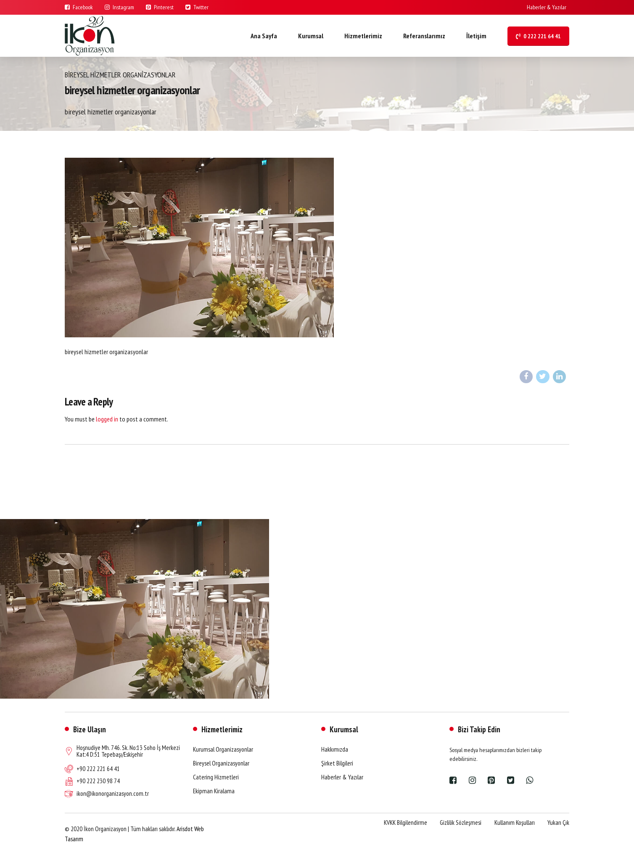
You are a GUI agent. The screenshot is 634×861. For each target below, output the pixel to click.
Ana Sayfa (264, 36)
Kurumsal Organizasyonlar (223, 749)
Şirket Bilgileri (337, 763)
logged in (107, 419)
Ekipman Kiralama (214, 791)
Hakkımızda (334, 749)
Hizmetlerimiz (363, 36)
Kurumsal (310, 36)
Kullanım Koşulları (514, 823)
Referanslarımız (424, 36)
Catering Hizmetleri (216, 777)
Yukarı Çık (558, 823)
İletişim (476, 36)
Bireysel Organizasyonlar (221, 763)
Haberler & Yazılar (342, 777)
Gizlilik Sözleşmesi (460, 823)
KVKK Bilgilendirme (405, 823)
